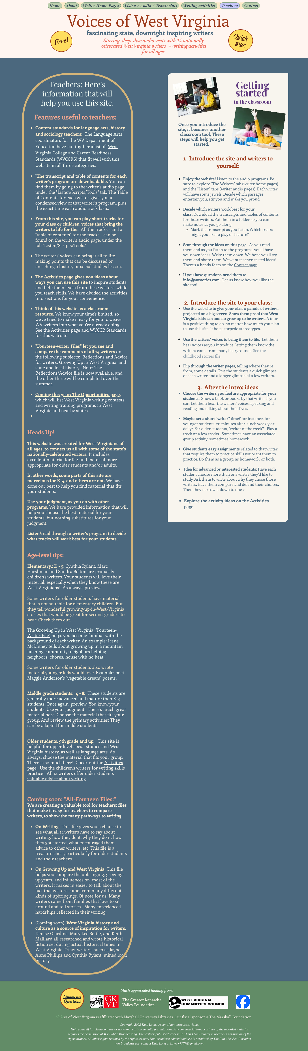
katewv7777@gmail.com (186, 1043)
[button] (101, 5)
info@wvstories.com (201, 279)
